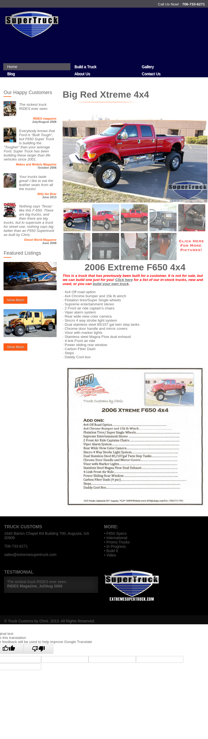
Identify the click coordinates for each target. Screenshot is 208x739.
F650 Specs (116, 533)
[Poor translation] (38, 649)
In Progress (116, 546)
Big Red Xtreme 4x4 (106, 94)
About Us (82, 74)
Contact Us (151, 74)
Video (111, 555)
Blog (11, 74)
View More (15, 300)
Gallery (148, 67)
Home (12, 67)
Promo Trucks (118, 542)
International (116, 538)
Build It (112, 551)
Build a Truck (85, 67)
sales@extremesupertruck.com (30, 554)
